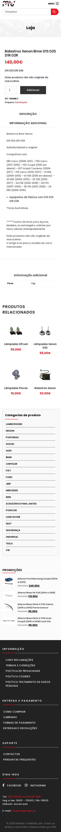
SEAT (9, 523)
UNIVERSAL (12, 536)
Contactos (11, 754)
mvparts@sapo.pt (24, 810)
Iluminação (21, 102)
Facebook (11, 785)
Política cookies (18, 676)
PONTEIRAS (12, 437)
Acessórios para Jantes (21, 503)
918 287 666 (33, 796)
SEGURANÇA (13, 530)
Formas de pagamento (19, 722)
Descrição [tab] (28, 114)
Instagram (35, 785)
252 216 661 (15, 796)
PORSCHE (11, 510)
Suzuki (10, 444)
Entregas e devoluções (20, 728)
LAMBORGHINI (14, 424)
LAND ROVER (13, 517)
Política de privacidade (23, 671)
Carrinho (10, 717)
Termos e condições (20, 665)
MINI (8, 497)
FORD (9, 477)
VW (8, 550)
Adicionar (33, 90)
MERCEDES (12, 490)
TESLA (9, 543)
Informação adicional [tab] (28, 123)
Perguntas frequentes (19, 759)
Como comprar (14, 711)
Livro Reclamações (19, 660)
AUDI (9, 450)
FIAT (8, 470)
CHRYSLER (11, 464)
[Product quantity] (11, 90)
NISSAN (10, 430)
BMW (9, 457)
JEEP (8, 483)
